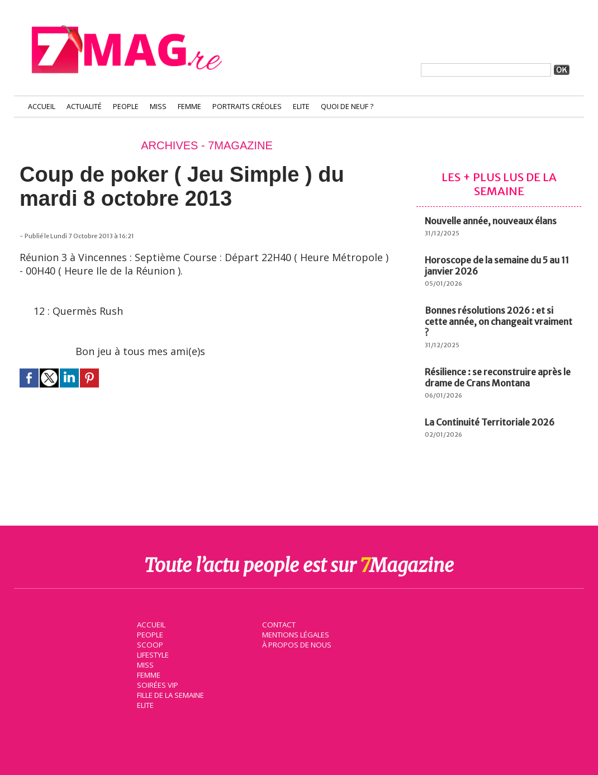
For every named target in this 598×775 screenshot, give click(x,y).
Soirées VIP (157, 684)
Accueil (41, 106)
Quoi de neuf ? (347, 106)
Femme (189, 106)
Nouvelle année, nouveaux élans (491, 220)
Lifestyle (152, 654)
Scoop (149, 644)
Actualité (84, 106)
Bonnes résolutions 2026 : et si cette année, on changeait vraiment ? (498, 321)
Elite (301, 106)
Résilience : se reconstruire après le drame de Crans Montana (498, 377)
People (126, 106)
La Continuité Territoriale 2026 (489, 422)
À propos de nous (296, 644)
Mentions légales (296, 634)
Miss (158, 106)
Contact (278, 624)
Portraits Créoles (247, 106)
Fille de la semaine (170, 694)
